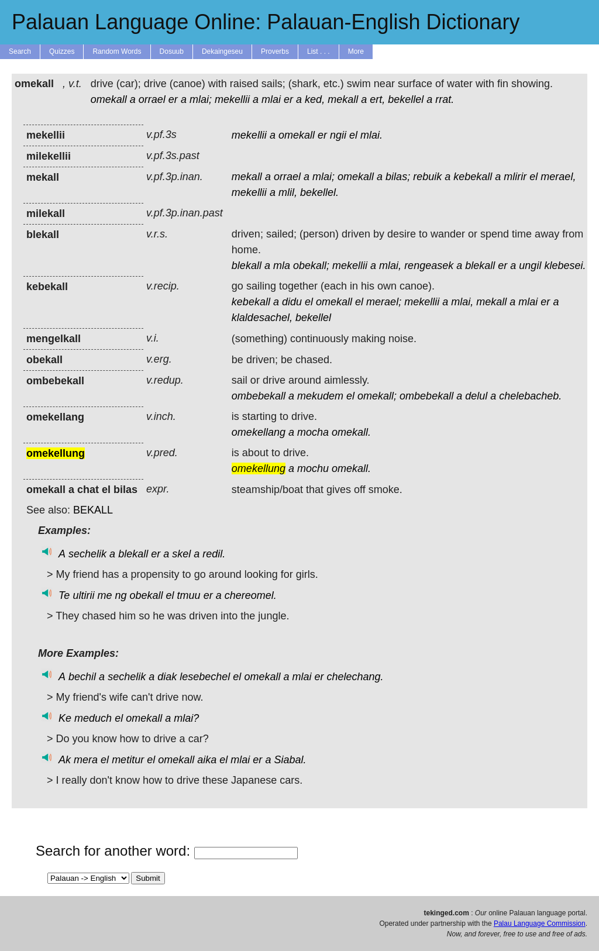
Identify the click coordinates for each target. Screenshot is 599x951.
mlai (271, 99)
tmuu (189, 595)
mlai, (390, 265)
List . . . (318, 51)
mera (86, 760)
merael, (558, 176)
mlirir (515, 176)
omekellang (258, 432)
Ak (64, 760)
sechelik (87, 554)
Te (64, 595)
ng (120, 595)
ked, (315, 99)
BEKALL (93, 510)
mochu (313, 468)
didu (292, 302)
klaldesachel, (262, 317)
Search (20, 51)
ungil (530, 265)
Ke (64, 718)
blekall (246, 265)
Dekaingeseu (222, 51)
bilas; (397, 176)
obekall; (311, 265)
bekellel (406, 99)
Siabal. (290, 760)
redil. (213, 554)
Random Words (116, 51)
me (104, 595)
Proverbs (275, 51)
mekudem (320, 396)
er (173, 99)
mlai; (201, 99)
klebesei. (565, 265)
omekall (109, 99)
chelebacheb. (530, 396)
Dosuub (172, 51)
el (353, 135)
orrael (152, 99)
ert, (377, 99)
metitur (128, 760)
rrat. (444, 99)
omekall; (377, 396)
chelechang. (355, 677)
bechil (82, 677)
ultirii (83, 595)
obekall (146, 595)
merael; (383, 302)
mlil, (287, 192)
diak (167, 677)
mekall (343, 99)
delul (476, 396)
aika (206, 760)
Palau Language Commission (540, 923)
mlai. (371, 135)
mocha (313, 432)
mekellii (232, 99)
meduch (93, 718)
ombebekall (258, 396)
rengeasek (428, 265)
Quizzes (61, 51)
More (356, 51)
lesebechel (205, 677)
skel (181, 554)
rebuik (427, 176)
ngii (338, 135)
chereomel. (251, 595)
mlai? (186, 718)
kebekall (472, 176)
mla (281, 265)
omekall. (351, 432)
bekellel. (319, 192)
